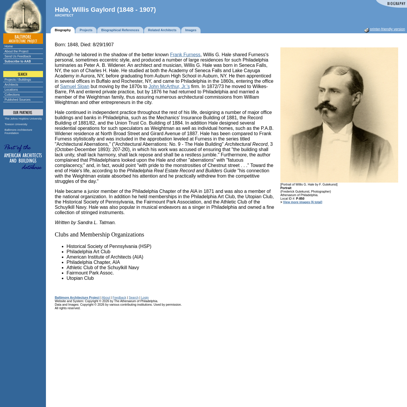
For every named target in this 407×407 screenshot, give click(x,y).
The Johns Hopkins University (23, 118)
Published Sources (18, 99)
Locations (11, 89)
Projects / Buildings (18, 79)
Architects (11, 84)
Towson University (16, 124)
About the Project (17, 51)
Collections (12, 94)
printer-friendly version (387, 29)
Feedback (119, 297)
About (106, 297)
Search (133, 297)
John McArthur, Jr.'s (169, 86)
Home (9, 46)
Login (145, 297)
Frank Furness (185, 54)
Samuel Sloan (75, 86)
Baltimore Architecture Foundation (18, 131)
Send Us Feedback (18, 56)
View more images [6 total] (302, 202)
